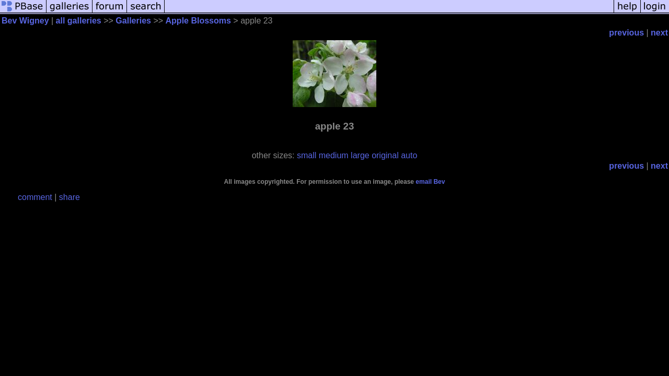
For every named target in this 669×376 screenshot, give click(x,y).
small (306, 155)
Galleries (133, 20)
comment (35, 197)
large (360, 155)
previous (626, 32)
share (69, 197)
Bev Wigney (25, 20)
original (385, 155)
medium (334, 155)
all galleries (78, 20)
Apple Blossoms (198, 20)
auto (409, 155)
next (659, 32)
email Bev (430, 181)
